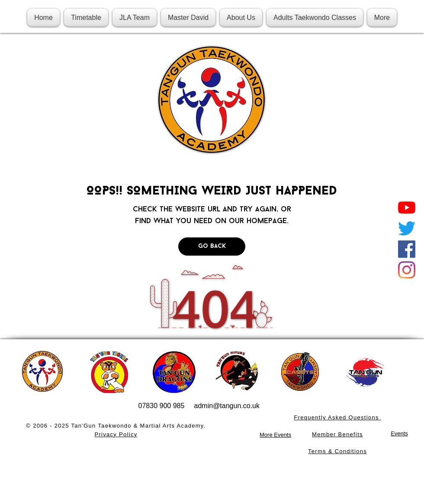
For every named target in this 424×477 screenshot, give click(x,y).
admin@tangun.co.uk (227, 405)
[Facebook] (406, 249)
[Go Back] (211, 246)
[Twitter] (406, 228)
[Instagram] (406, 270)
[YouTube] (406, 207)
